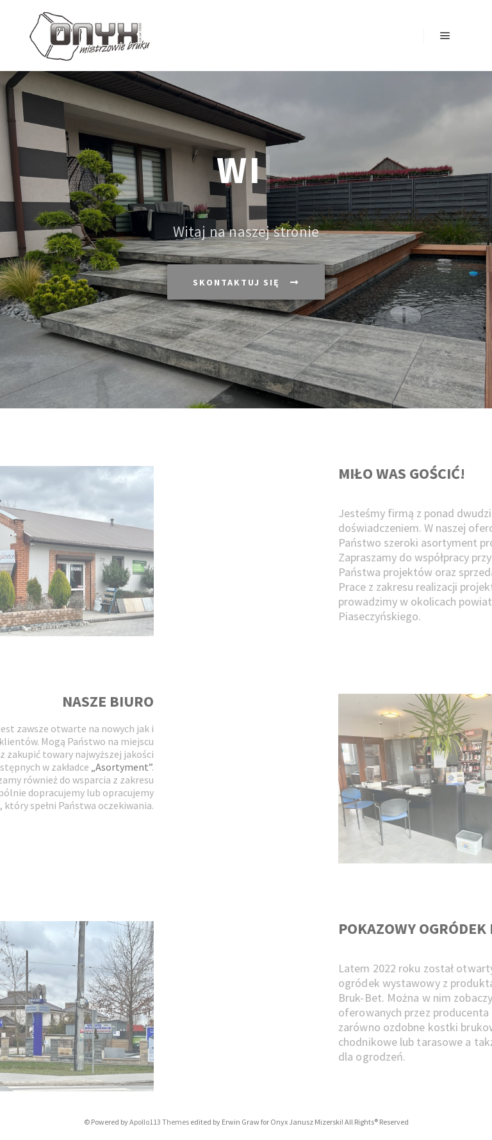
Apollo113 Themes (159, 1122)
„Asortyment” (74, 766)
